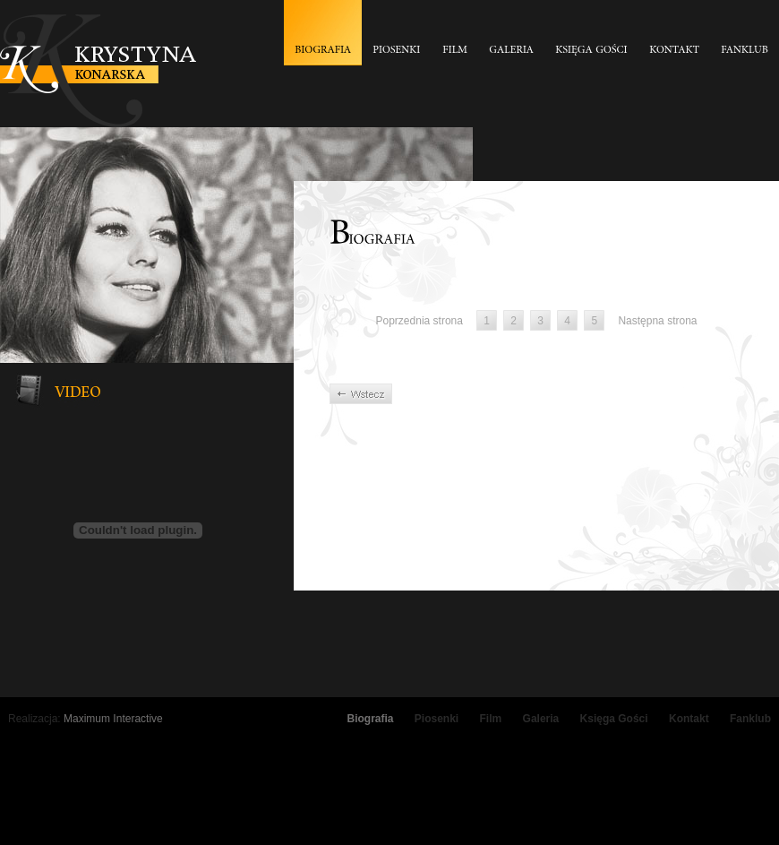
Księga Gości (614, 718)
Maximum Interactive (113, 718)
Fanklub (750, 718)
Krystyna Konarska (98, 70)
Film (491, 718)
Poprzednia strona (419, 321)
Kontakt (689, 718)
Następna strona (657, 321)
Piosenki (436, 718)
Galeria (541, 718)
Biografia (370, 718)
